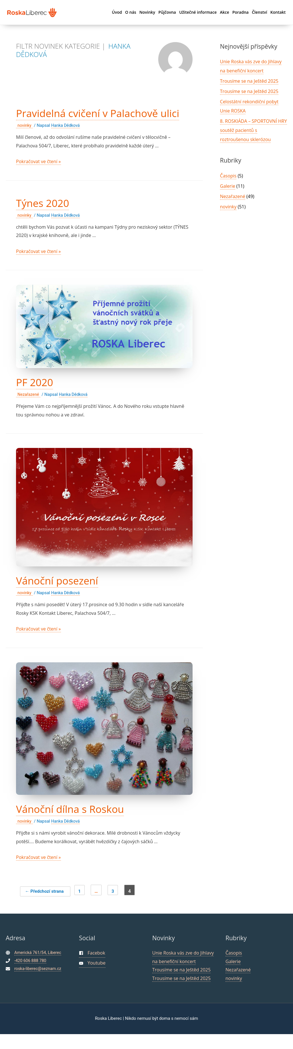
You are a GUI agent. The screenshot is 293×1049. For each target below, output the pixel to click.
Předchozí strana (47, 905)
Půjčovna (167, 12)
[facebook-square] (92, 968)
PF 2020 (37, 396)
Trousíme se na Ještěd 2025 (249, 81)
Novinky (147, 12)
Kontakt (278, 12)
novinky (24, 140)
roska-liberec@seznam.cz (38, 983)
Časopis (228, 176)
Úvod (117, 12)
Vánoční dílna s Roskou (77, 823)
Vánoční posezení (62, 595)
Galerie (227, 186)
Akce (224, 12)
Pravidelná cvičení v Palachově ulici (96, 120)
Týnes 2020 (46, 217)
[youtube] (92, 978)
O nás (130, 12)
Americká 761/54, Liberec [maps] (38, 967)
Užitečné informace (198, 12)
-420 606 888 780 (30, 975)
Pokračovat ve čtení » (38, 176)
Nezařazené (28, 409)
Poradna (240, 12)
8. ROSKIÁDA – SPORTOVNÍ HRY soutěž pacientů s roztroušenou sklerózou (253, 130)
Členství (259, 12)
